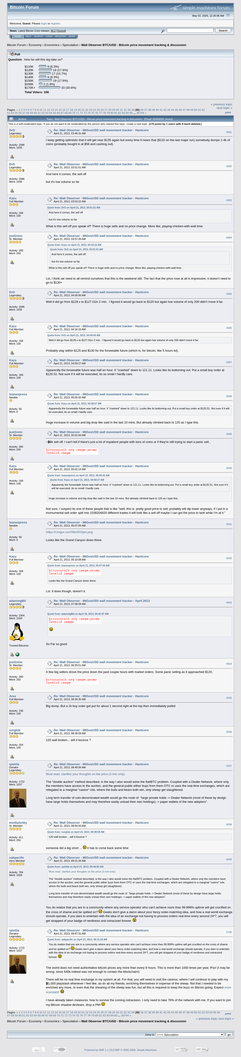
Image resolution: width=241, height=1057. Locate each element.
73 (85, 112)
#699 (229, 859)
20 (79, 109)
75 (92, 112)
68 (66, 112)
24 (94, 109)
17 (67, 109)
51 (199, 109)
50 (195, 109)
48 (187, 109)
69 (69, 112)
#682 (229, 166)
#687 (229, 362)
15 (60, 109)
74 (89, 112)
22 (86, 109)
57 (23, 112)
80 (111, 112)
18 (71, 109)
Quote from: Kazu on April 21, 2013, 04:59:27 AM (74, 403)
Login (49, 36)
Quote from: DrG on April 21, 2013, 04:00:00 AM (73, 335)
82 (119, 112)
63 (46, 112)
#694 (229, 664)
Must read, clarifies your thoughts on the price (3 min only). (85, 774)
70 (73, 112)
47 (184, 109)
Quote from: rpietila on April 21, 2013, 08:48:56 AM (75, 866)
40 (157, 109)
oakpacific (16, 857)
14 (56, 109)
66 (58, 112)
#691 (229, 524)
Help (28, 36)
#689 (229, 434)
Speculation (70, 45)
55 (16, 112)
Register (60, 36)
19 (75, 109)
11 (44, 109)
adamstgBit (17, 601)
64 (50, 112)
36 (142, 109)
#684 (229, 237)
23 (90, 109)
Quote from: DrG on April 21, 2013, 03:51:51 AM (73, 207)
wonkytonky (18, 822)
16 (63, 109)
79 (108, 112)
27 (106, 109)
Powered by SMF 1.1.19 (98, 1050)
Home (18, 36)
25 (98, 109)
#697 (229, 766)
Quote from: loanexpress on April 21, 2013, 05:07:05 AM (78, 565)
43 (168, 109)
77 (100, 112)
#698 (229, 824)
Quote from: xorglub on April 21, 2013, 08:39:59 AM (75, 832)
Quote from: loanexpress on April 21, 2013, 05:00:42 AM (78, 475)
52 (203, 109)
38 (149, 109)
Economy (35, 45)
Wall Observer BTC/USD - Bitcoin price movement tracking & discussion (133, 45)
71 (77, 112)
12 (48, 109)
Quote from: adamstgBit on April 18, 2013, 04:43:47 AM (77, 614)
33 (128, 109)
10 (40, 109)
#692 (229, 558)
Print (228, 112)
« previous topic (221, 104)
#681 (229, 132)
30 (117, 109)
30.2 (53, 30)
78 (104, 112)
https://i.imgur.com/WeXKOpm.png (69, 532)
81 (115, 112)
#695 (229, 698)
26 (102, 109)
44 (172, 109)
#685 (229, 293)
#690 (229, 468)
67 (62, 112)
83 (123, 112)
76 (96, 112)
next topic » (225, 108)
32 (125, 109)
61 (39, 112)
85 (131, 112)
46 (180, 109)
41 (161, 109)
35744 (140, 112)
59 (31, 112)
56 (20, 112)
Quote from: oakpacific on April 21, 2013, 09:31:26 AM (77, 939)
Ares (12, 696)
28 (109, 109)
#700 (229, 932)
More (72, 36)
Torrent (61, 30)
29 (113, 109)
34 (132, 109)
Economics (52, 45)
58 (27, 112)
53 (8, 112)
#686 (229, 328)
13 (52, 109)
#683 (229, 200)
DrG (12, 130)
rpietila (14, 764)
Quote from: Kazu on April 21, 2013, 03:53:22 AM (74, 245)
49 (191, 109)
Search (38, 36)
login (44, 23)
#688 (229, 396)
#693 (229, 602)
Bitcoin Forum (16, 45)
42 (164, 109)
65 (54, 112)
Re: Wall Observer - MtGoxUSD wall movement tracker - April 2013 (102, 601)
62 (42, 112)
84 (127, 112)
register (55, 23)
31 (121, 109)
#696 (229, 732)
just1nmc (16, 236)
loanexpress (18, 394)
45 (176, 109)
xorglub (14, 730)
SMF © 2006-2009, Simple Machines (135, 1050)
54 (12, 112)
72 (81, 112)
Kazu (12, 198)
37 (145, 109)
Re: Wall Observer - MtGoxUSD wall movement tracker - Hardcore (101, 130)
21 (82, 109)
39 (153, 109)
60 (35, 112)
